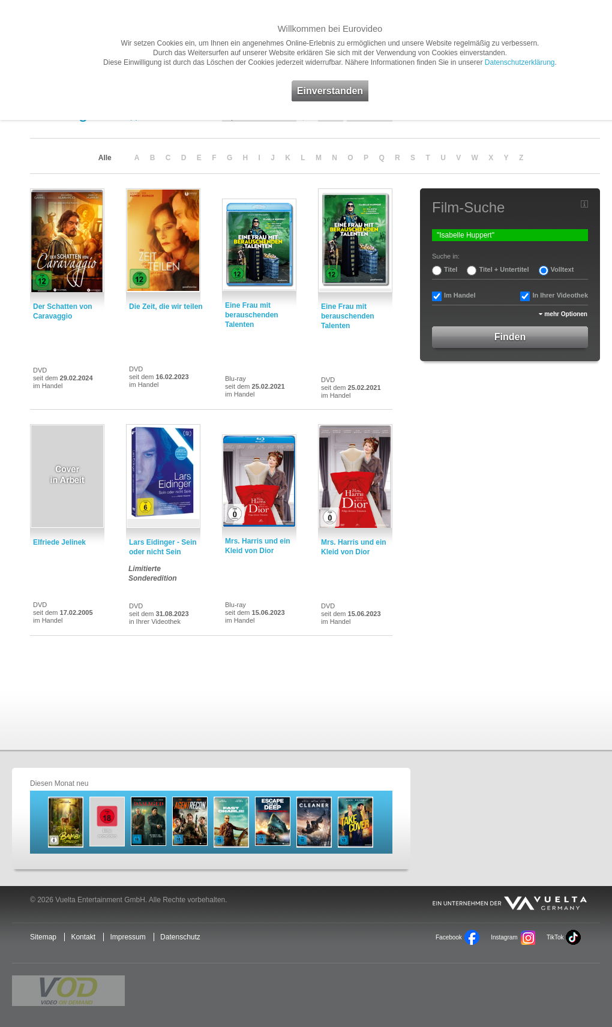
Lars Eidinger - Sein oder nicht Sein (163, 547)
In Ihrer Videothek (560, 295)
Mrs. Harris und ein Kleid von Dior (257, 546)
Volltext (562, 269)
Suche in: (446, 256)
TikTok (555, 937)
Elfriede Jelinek (59, 542)
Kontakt (83, 937)
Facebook (449, 937)
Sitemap (43, 937)
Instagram (504, 937)
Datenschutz (180, 937)
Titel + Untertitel (504, 269)
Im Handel (460, 295)
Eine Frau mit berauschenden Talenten (251, 315)
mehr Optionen (565, 314)
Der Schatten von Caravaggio (62, 311)
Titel (450, 269)
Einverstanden (330, 91)
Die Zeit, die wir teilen (166, 306)
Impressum (127, 937)
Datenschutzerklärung (520, 62)
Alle (105, 158)
